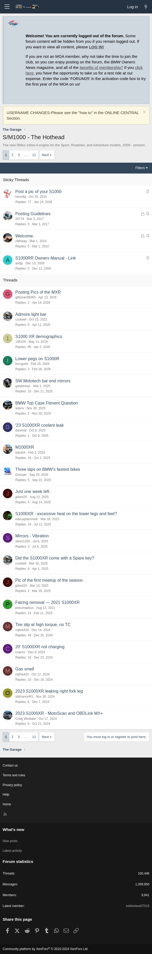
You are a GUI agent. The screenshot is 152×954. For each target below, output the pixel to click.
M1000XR (24, 447)
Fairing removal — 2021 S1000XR (47, 602)
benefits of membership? (101, 67)
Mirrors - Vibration (32, 536)
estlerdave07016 (137, 906)
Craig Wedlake (25, 719)
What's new (13, 829)
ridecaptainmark (26, 519)
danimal (20, 430)
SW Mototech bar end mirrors (42, 381)
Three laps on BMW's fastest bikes (47, 469)
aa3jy (19, 263)
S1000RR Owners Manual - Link (45, 258)
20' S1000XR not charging (39, 647)
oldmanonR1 (24, 696)
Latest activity (12, 851)
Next (45, 155)
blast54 (20, 452)
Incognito (21, 364)
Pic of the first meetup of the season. (49, 580)
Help (6, 794)
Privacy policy (12, 785)
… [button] (26, 155)
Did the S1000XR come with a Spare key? (54, 558)
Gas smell (24, 669)
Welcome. (24, 236)
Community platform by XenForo (45, 949)
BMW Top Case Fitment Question (46, 403)
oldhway (21, 241)
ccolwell (20, 319)
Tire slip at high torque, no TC (43, 624)
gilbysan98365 (25, 297)
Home (7, 804)
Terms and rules (14, 775)
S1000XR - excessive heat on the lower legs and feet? (66, 513)
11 (34, 155)
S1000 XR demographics (38, 336)
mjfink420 (22, 630)
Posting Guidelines (32, 214)
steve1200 (22, 541)
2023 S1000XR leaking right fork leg (49, 691)
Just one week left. (32, 491)
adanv (19, 408)
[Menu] (7, 6)
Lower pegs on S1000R (37, 358)
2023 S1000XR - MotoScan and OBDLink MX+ (59, 713)
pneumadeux (24, 608)
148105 (20, 342)
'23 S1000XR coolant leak (39, 425)
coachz (20, 652)
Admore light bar (30, 314)
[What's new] (146, 6)
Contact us (10, 765)
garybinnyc (23, 386)
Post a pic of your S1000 (38, 191)
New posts (10, 841)
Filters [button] (140, 168)
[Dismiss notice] (143, 112)
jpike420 (21, 497)
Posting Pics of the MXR (38, 292)
